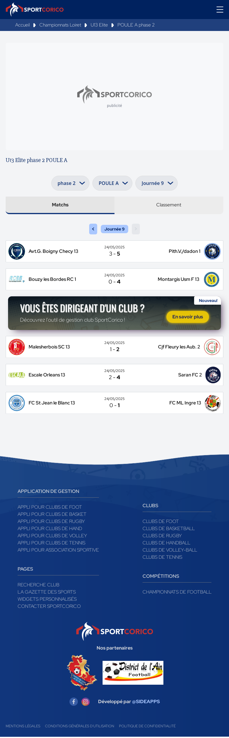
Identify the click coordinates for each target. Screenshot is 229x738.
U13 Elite (99, 25)
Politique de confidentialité (147, 727)
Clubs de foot (161, 522)
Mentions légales (23, 727)
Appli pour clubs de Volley (52, 537)
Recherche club (38, 586)
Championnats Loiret (60, 25)
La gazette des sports (47, 593)
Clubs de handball (166, 544)
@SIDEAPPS (146, 703)
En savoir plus (187, 317)
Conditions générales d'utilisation (79, 727)
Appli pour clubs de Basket (52, 515)
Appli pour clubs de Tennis (51, 544)
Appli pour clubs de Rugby (51, 522)
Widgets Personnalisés (47, 600)
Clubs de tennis (162, 558)
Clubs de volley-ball (170, 551)
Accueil (22, 25)
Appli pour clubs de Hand (50, 530)
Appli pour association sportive (58, 551)
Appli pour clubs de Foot (50, 508)
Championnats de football (177, 593)
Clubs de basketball (169, 530)
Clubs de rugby (162, 537)
